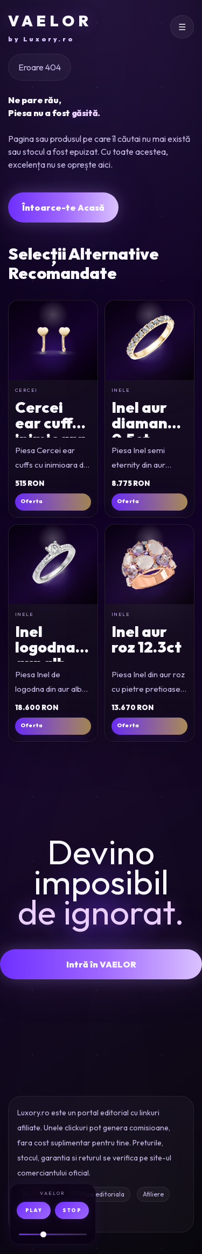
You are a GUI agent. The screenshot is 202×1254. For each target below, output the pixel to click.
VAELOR (50, 27)
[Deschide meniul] (182, 27)
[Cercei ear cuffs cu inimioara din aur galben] (53, 340)
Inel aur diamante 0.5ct (148, 423)
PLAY (33, 1210)
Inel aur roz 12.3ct (147, 639)
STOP (71, 1210)
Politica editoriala (98, 1194)
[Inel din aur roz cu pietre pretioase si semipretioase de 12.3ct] (149, 564)
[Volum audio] (53, 1234)
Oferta (31, 501)
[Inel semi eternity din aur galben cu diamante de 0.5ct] (149, 340)
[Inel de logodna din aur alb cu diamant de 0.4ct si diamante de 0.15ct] (53, 564)
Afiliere (153, 1194)
